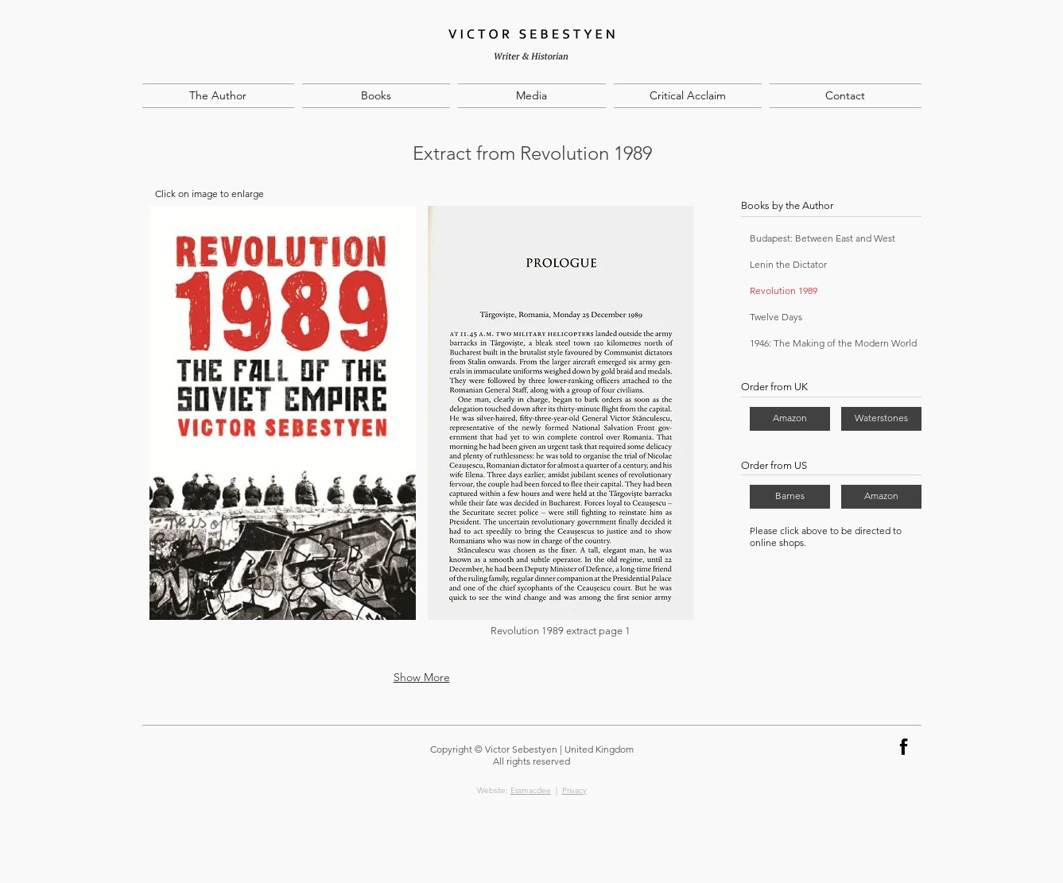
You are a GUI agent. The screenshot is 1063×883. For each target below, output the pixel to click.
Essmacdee (530, 790)
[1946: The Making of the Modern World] (834, 343)
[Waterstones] (881, 419)
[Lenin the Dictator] (834, 265)
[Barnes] (790, 497)
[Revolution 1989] (795, 291)
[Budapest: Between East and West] (834, 239)
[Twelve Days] (817, 317)
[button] (282, 431)
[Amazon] (790, 419)
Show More (422, 677)
